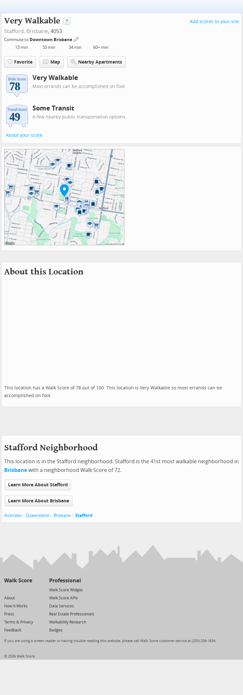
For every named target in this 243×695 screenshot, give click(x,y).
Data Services (61, 606)
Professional (65, 581)
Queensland (37, 515)
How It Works (16, 606)
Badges (56, 630)
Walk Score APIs (63, 598)
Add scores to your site (214, 21)
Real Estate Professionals (71, 614)
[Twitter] (8, 589)
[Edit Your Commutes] (76, 39)
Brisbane (37, 31)
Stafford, (14, 31)
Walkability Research (67, 622)
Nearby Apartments (96, 62)
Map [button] (51, 62)
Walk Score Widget (66, 590)
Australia (12, 515)
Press (9, 614)
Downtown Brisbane (51, 39)
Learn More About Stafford (38, 485)
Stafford (83, 515)
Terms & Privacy (18, 622)
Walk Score (18, 581)
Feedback (12, 630)
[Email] (28, 589)
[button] (64, 190)
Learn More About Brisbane (38, 501)
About (9, 598)
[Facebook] (18, 589)
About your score (24, 135)
